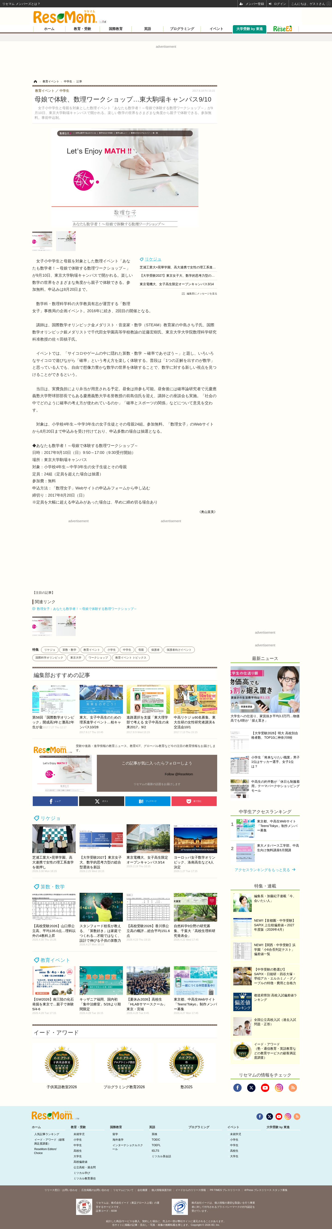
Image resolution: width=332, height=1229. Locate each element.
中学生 (127, 649)
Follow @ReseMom (179, 774)
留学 (115, 1134)
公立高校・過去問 (85, 1167)
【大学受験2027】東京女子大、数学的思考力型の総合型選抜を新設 (188, 275)
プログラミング (182, 29)
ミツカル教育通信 (85, 1178)
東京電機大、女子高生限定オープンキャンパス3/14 (177, 284)
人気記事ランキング (46, 1134)
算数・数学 (69, 649)
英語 (147, 29)
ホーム (49, 29)
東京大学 (75, 657)
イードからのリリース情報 (190, 1190)
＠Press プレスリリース (258, 1190)
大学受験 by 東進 (249, 29)
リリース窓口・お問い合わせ (60, 1190)
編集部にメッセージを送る (202, 293)
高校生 (78, 1150)
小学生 (111, 649)
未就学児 (79, 1134)
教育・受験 (82, 29)
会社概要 (142, 1190)
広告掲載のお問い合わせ (95, 1190)
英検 (154, 1134)
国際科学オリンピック (49, 657)
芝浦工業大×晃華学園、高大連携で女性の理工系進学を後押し (184, 267)
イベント (216, 29)
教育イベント (91, 649)
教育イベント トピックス (130, 657)
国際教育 (116, 29)
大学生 (78, 1156)
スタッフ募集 (280, 1190)
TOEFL (156, 1145)
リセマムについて (123, 1190)
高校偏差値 (80, 1161)
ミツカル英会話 (161, 1156)
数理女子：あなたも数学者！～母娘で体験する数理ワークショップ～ (87, 609)
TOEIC (156, 1139)
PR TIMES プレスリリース (225, 1190)
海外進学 (118, 1139)
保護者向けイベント (179, 649)
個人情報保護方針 (161, 1190)
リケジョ (153, 259)
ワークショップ (98, 657)
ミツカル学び (82, 1173)
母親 (141, 649)
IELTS (155, 1150)
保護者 (155, 649)
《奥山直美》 (207, 512)
